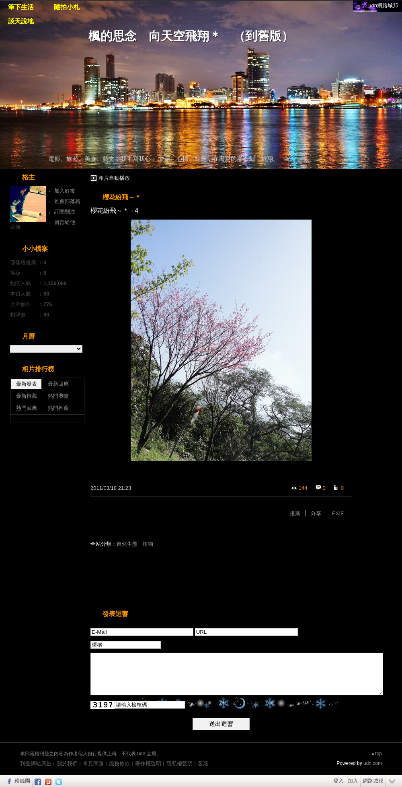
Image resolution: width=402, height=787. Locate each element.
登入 (338, 781)
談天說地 (21, 21)
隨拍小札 (67, 7)
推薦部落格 (67, 201)
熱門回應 (26, 408)
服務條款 (119, 763)
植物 (148, 544)
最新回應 (58, 384)
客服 (203, 763)
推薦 (295, 513)
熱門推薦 (58, 408)
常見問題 (93, 763)
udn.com (372, 763)
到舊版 (263, 36)
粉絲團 (22, 781)
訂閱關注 (64, 212)
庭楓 (15, 227)
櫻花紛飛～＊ (122, 197)
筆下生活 (21, 7)
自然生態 (127, 544)
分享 (316, 513)
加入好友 (64, 191)
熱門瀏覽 (58, 396)
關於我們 (67, 763)
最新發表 (26, 384)
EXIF (338, 513)
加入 (353, 781)
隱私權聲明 (179, 763)
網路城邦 (373, 781)
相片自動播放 (114, 178)
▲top (376, 753)
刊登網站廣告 (35, 763)
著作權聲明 (148, 763)
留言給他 (64, 222)
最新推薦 (26, 396)
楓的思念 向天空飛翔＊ (154, 36)
